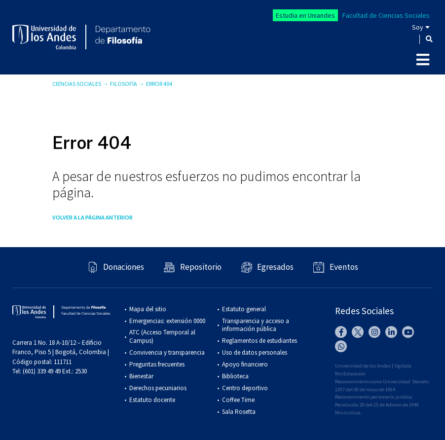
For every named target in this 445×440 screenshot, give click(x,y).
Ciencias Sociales (76, 83)
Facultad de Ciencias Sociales (386, 15)
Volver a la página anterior (92, 217)
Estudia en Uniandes (305, 15)
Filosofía (123, 83)
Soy (417, 27)
